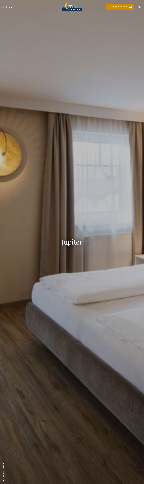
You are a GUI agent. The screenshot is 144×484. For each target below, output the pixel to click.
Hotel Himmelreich (72, 6)
